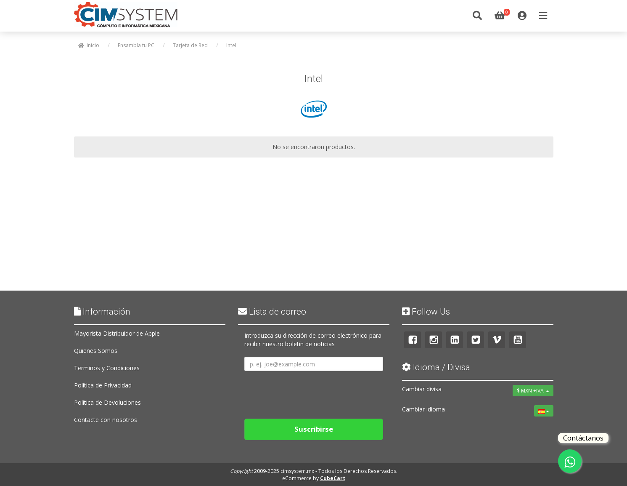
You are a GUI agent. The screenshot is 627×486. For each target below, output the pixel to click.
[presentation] (308, 391)
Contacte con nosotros (105, 420)
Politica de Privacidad (103, 385)
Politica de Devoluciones (107, 402)
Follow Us (426, 312)
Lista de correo (272, 312)
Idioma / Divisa (436, 367)
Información (102, 312)
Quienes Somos (95, 351)
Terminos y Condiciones (107, 368)
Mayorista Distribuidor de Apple (117, 333)
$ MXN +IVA (533, 390)
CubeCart (332, 478)
